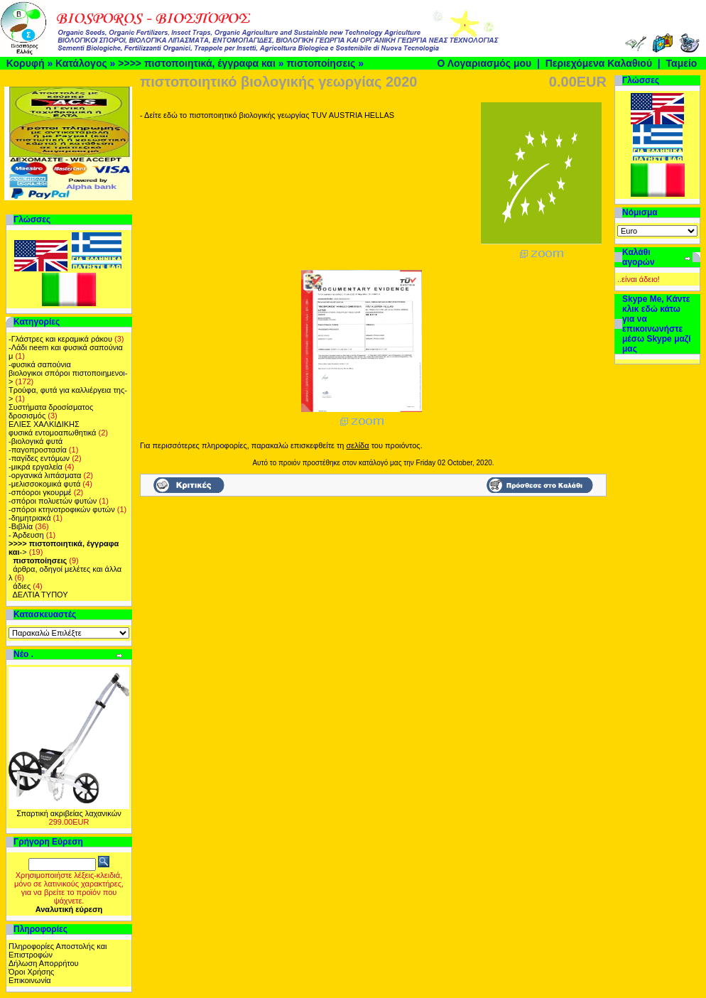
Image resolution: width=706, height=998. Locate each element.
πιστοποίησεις (320, 63)
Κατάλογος (81, 63)
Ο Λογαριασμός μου (484, 63)
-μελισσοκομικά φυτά (44, 483)
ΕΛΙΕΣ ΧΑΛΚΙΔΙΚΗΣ (44, 424)
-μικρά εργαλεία (36, 466)
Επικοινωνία (30, 980)
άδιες (22, 586)
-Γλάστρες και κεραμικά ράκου (60, 339)
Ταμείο (681, 63)
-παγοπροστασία (38, 449)
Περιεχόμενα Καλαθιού (598, 63)
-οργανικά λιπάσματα (45, 475)
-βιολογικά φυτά (36, 441)
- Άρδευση (26, 535)
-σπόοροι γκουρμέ (40, 492)
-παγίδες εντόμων (39, 458)
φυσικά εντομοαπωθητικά (52, 432)
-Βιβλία (21, 526)
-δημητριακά (30, 518)
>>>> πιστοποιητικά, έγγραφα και (197, 63)
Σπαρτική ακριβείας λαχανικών (68, 813)
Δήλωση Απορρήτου (44, 963)
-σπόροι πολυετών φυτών (53, 501)
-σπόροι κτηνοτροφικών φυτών (62, 509)
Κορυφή (25, 63)
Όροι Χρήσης (31, 971)
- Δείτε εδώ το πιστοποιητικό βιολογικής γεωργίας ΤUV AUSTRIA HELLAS (267, 115)
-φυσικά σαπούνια (40, 364)
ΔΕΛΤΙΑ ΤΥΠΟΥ (40, 594)
